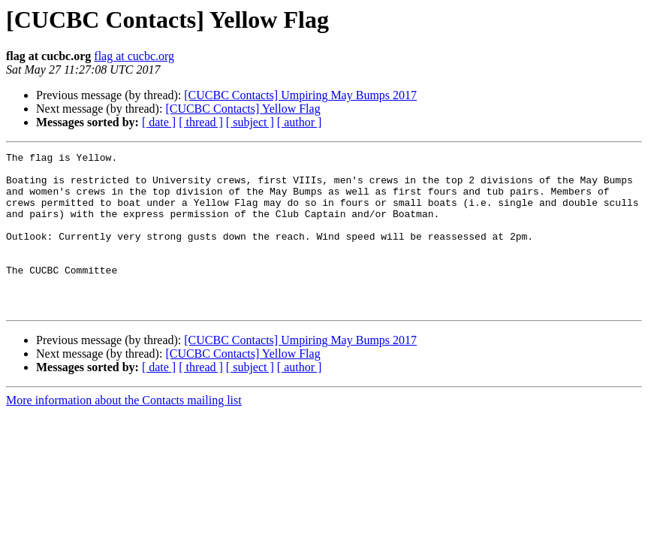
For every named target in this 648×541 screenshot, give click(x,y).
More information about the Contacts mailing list (124, 431)
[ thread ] (201, 122)
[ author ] (299, 122)
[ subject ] (250, 122)
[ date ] (159, 122)
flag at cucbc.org (134, 56)
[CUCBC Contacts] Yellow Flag (242, 108)
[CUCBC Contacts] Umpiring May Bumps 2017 (300, 95)
